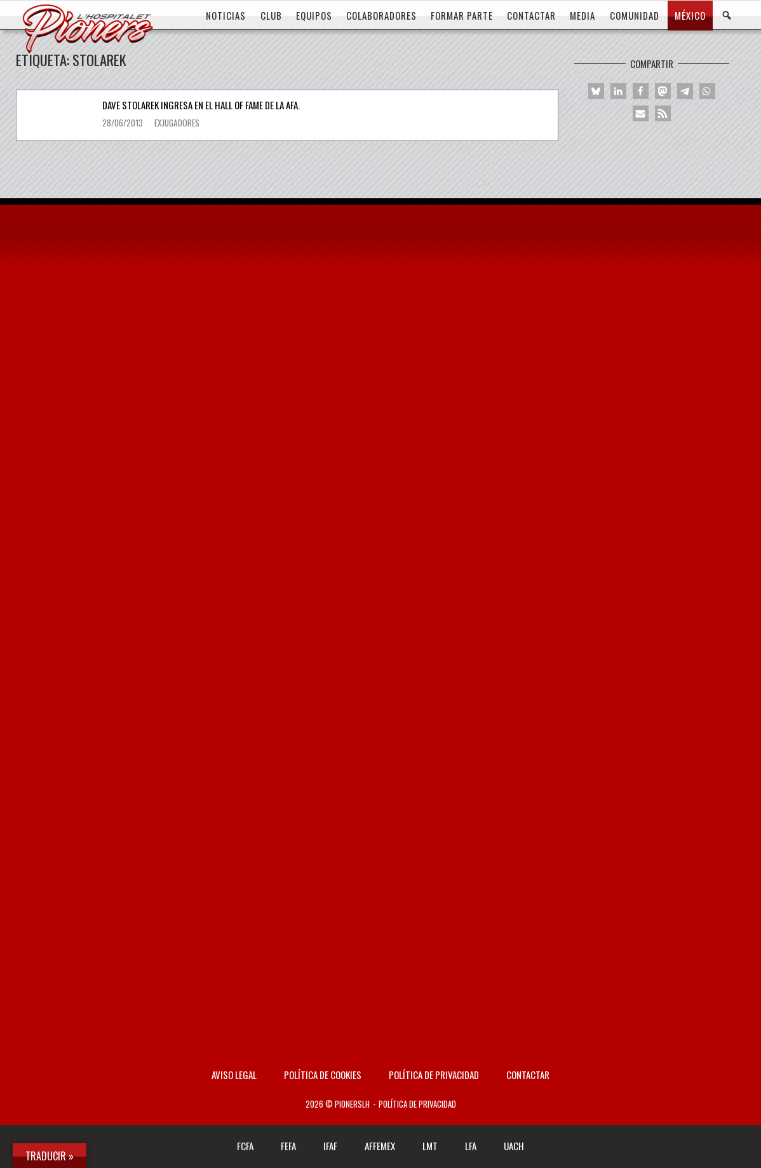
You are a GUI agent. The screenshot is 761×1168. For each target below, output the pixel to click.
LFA (470, 1146)
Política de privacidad (434, 1075)
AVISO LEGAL (234, 1075)
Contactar (527, 1075)
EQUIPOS (314, 15)
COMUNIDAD (634, 15)
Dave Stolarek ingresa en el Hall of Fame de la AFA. (201, 105)
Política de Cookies (322, 1075)
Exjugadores (176, 122)
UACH (514, 1146)
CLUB (271, 15)
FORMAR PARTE (462, 15)
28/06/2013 (123, 122)
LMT (430, 1146)
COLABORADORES (381, 15)
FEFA (288, 1146)
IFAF (330, 1146)
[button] (596, 91)
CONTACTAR (531, 15)
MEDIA (582, 15)
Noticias (226, 15)
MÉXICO (690, 15)
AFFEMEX (380, 1146)
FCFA (245, 1146)
